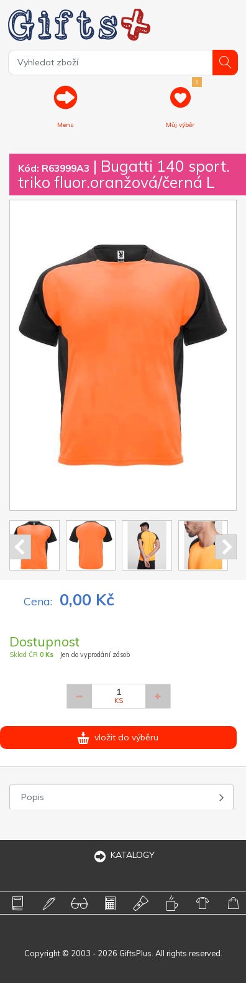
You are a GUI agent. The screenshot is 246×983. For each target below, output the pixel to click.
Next (226, 546)
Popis (32, 797)
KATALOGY (123, 854)
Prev (20, 546)
